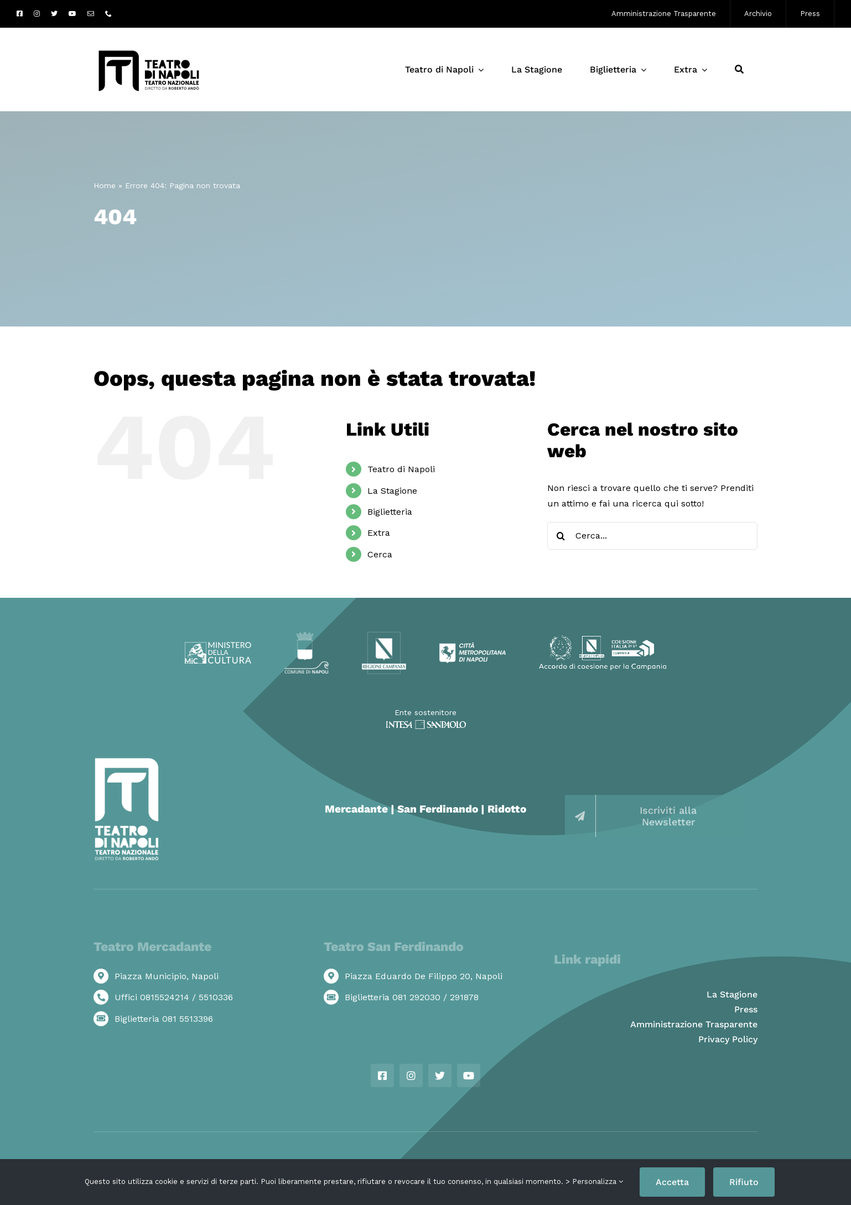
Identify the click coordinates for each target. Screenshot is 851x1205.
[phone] (108, 14)
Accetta (672, 1182)
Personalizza (597, 1181)
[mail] (90, 14)
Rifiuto (744, 1182)
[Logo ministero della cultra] (218, 646)
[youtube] (72, 14)
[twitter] (54, 14)
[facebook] (20, 14)
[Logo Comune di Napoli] (306, 636)
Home (105, 185)
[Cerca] (739, 69)
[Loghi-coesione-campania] (602, 639)
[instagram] (37, 14)
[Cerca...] (652, 536)
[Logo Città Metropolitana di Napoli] (472, 646)
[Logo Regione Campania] (384, 635)
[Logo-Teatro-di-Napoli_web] (149, 50)
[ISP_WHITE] (426, 724)
